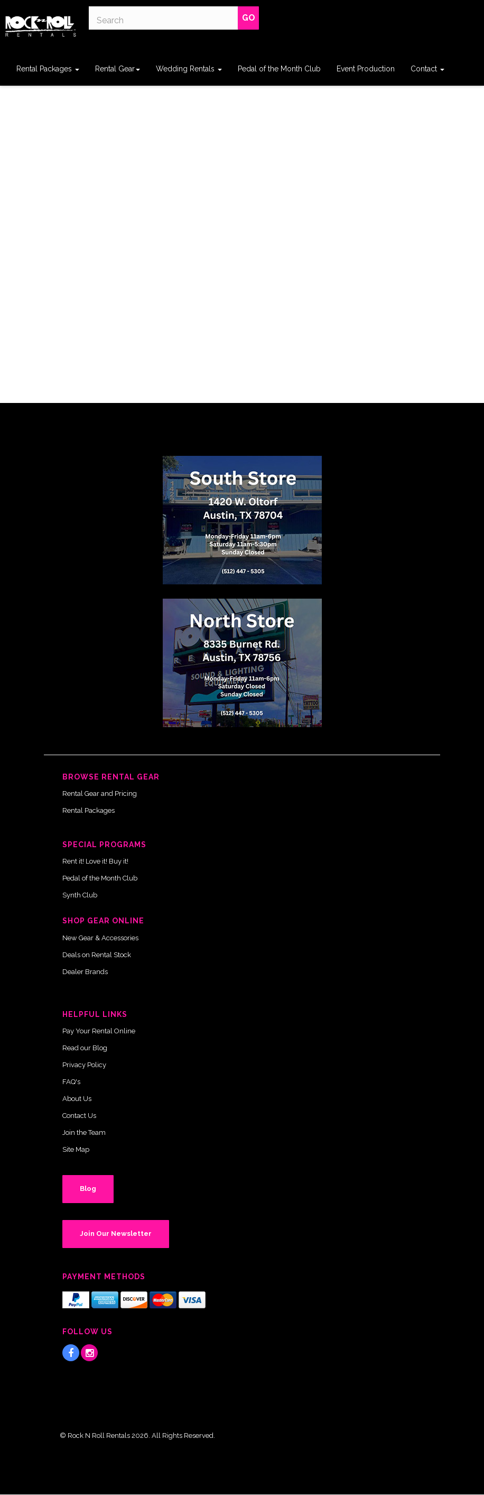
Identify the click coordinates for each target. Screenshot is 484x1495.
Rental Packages (47, 69)
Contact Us (79, 1116)
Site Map (75, 1149)
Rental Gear (117, 69)
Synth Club (79, 895)
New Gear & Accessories (100, 938)
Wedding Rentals (189, 69)
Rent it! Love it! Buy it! (95, 861)
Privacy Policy (84, 1065)
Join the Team (84, 1132)
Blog (88, 1189)
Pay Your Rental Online (98, 1031)
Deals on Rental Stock (96, 955)
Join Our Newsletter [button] (116, 1233)
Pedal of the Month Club (279, 69)
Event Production (366, 69)
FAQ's (71, 1082)
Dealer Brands (85, 972)
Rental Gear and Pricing (99, 793)
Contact (427, 69)
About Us (76, 1099)
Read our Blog (84, 1048)
